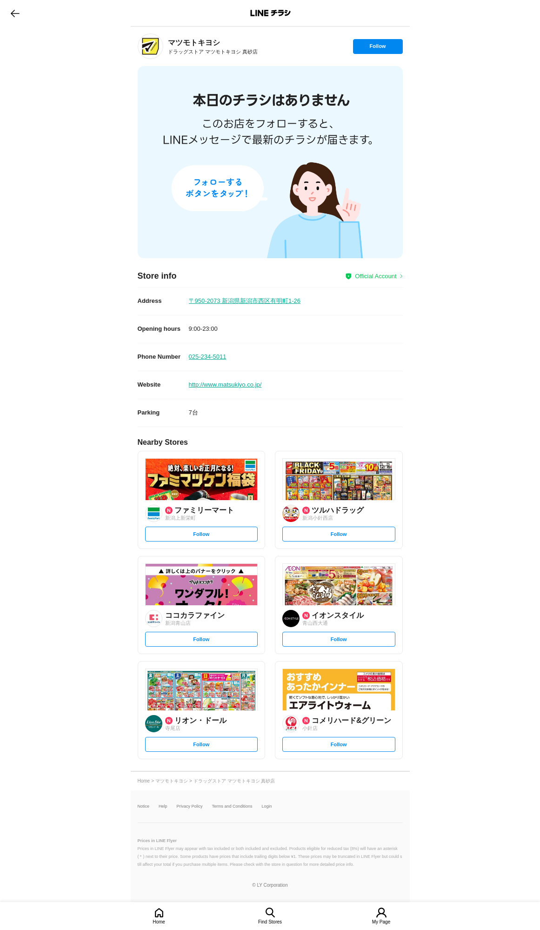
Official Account (375, 276)
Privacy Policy (190, 806)
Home (159, 921)
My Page (381, 921)
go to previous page (15, 13)
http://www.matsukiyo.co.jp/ (225, 384)
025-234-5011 (208, 356)
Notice (144, 806)
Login (267, 806)
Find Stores (270, 921)
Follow (377, 48)
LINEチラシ (271, 13)
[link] (150, 46)
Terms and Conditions (232, 806)
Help (163, 806)
